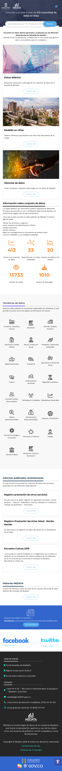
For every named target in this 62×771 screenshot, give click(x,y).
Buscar (50, 24)
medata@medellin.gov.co (19, 697)
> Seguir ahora (9, 645)
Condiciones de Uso (31, 746)
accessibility (57, 761)
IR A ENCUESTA (31, 624)
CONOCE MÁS (31, 91)
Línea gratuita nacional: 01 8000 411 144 (26, 708)
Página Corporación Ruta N (18, 670)
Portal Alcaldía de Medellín (18, 665)
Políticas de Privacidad (31, 750)
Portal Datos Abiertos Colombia (21, 676)
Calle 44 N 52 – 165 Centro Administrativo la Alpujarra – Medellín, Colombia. (32, 690)
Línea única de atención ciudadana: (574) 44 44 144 (31, 702)
